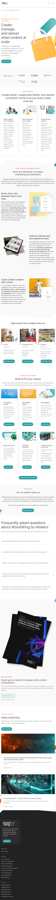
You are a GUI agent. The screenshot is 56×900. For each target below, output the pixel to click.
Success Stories (5, 877)
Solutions (3, 882)
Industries (7, 10)
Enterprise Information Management (9, 894)
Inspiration (4, 875)
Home (2, 10)
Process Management (6, 899)
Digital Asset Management (7, 887)
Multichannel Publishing (6, 889)
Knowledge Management (7, 896)
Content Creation (5, 885)
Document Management (7, 892)
